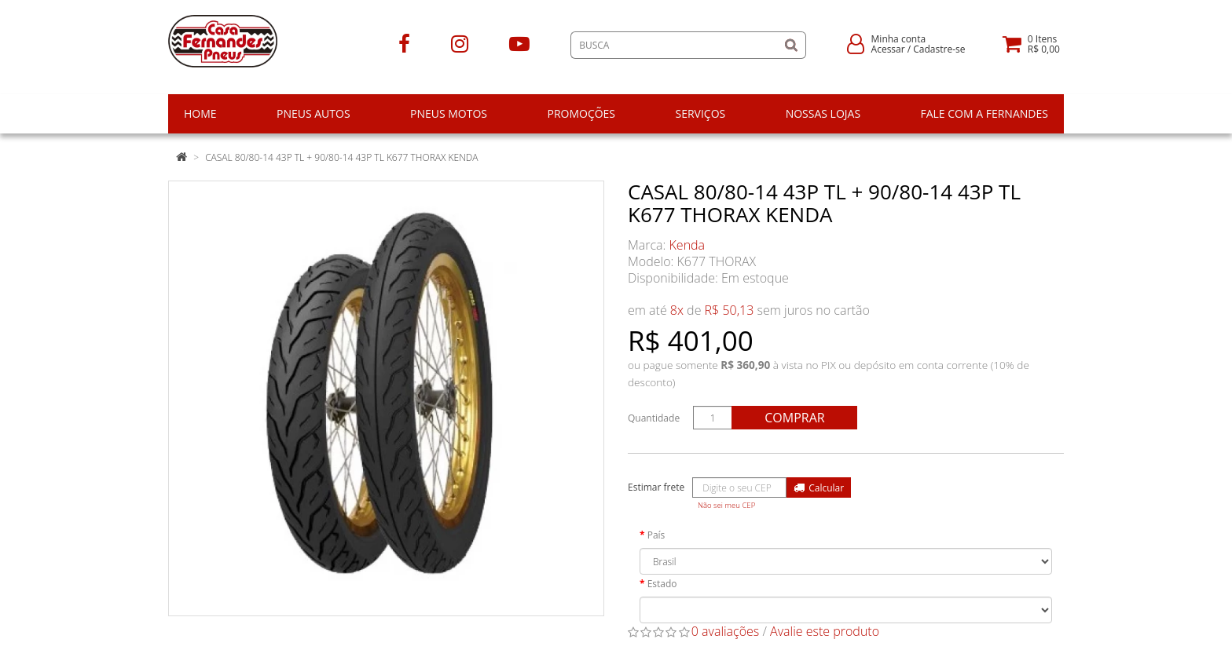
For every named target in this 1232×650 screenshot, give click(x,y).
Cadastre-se (939, 49)
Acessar (888, 49)
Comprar (794, 417)
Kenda (687, 245)
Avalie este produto (824, 631)
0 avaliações (725, 631)
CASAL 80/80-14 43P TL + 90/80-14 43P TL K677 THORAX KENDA (341, 157)
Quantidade (654, 418)
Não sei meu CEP (726, 505)
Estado (662, 583)
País (656, 535)
